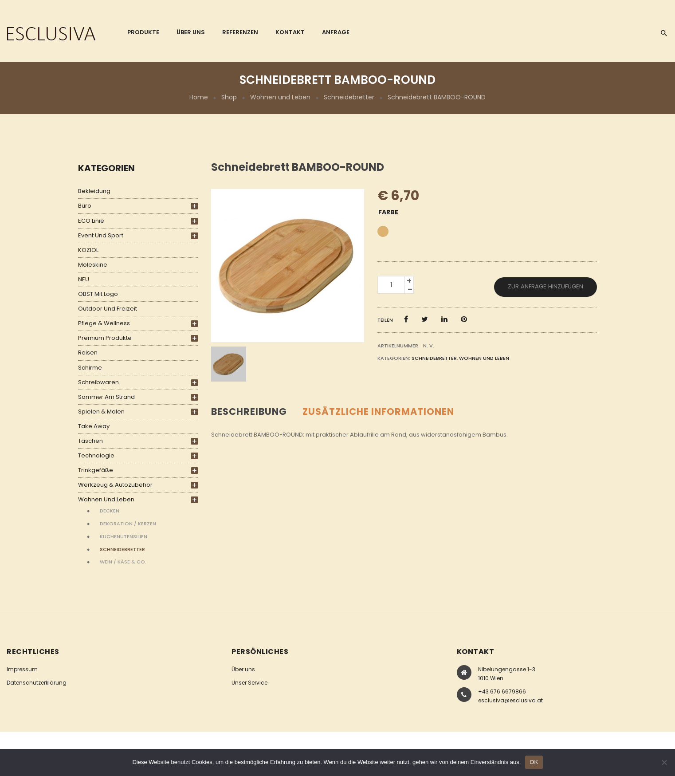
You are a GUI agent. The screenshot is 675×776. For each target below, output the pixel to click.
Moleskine (92, 264)
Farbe (388, 212)
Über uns (243, 669)
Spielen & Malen (101, 411)
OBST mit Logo (98, 294)
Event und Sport (100, 235)
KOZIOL (88, 250)
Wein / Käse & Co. (123, 561)
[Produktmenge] (391, 284)
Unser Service (249, 682)
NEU (83, 279)
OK (534, 762)
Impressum (22, 669)
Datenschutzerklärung (37, 682)
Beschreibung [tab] (249, 411)
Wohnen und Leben (280, 97)
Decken (109, 510)
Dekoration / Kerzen (128, 523)
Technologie (96, 455)
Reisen (88, 352)
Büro (84, 205)
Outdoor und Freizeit (107, 308)
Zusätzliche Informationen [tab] (378, 411)
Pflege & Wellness (104, 323)
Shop (229, 97)
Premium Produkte (105, 338)
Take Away (94, 426)
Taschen (90, 441)
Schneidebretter (349, 97)
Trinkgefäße (95, 470)
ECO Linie (91, 221)
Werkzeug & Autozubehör (115, 485)
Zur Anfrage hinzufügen (545, 286)
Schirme (90, 367)
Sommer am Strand (106, 397)
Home (198, 97)
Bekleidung (94, 191)
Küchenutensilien (123, 536)
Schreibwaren (98, 382)
